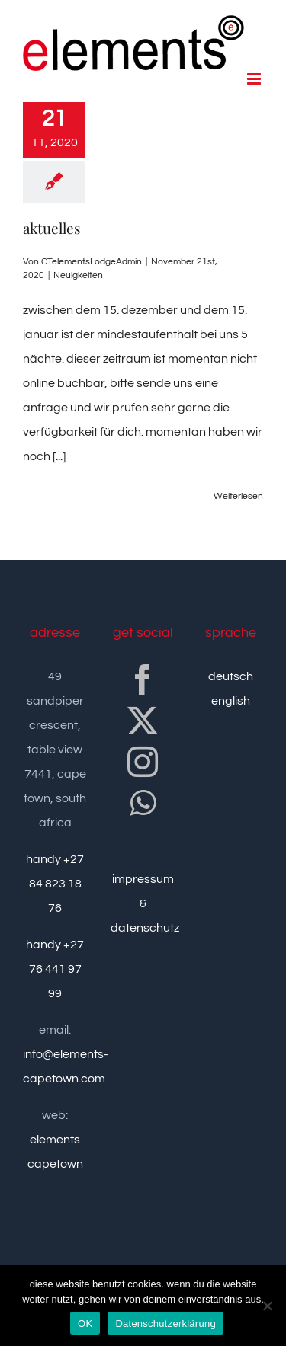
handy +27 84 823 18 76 (55, 883)
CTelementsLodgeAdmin (91, 262)
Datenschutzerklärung (165, 1323)
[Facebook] (142, 679)
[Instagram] (142, 762)
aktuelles (52, 228)
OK (85, 1323)
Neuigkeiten (78, 275)
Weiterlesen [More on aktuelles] (238, 496)
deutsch (230, 676)
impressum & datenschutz (145, 903)
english (230, 701)
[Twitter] (142, 720)
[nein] (267, 1305)
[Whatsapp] (143, 803)
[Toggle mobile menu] (255, 79)
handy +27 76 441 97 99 (55, 968)
